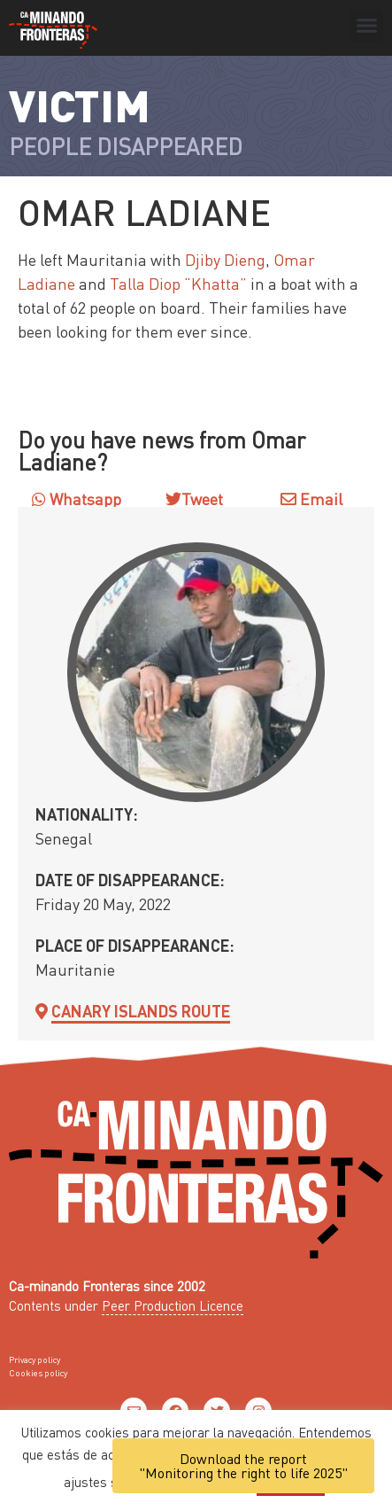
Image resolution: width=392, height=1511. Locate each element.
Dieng (244, 259)
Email (311, 498)
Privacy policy (34, 1359)
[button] (367, 26)
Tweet (202, 498)
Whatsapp (76, 498)
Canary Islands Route (140, 1011)
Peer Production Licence (172, 1305)
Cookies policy (38, 1372)
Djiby (204, 259)
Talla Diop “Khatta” (178, 283)
